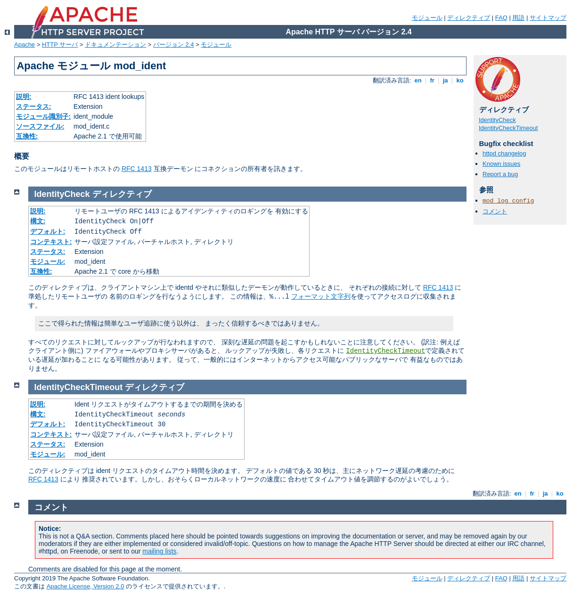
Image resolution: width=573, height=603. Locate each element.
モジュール (427, 17)
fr (432, 80)
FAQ (501, 17)
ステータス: (33, 106)
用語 (518, 17)
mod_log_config (508, 200)
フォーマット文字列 (321, 296)
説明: (24, 96)
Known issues (501, 163)
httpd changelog (504, 153)
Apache (24, 44)
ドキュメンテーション (115, 44)
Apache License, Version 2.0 (85, 586)
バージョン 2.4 (173, 44)
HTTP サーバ (60, 44)
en (418, 80)
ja (445, 80)
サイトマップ (548, 17)
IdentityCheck (497, 119)
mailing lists (159, 551)
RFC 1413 (137, 168)
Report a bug (500, 174)
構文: (38, 221)
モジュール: (47, 261)
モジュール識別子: (43, 116)
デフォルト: (47, 231)
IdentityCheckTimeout (508, 127)
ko (460, 80)
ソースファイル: (40, 126)
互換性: (27, 136)
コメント (495, 211)
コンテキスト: (51, 241)
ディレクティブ (468, 17)
